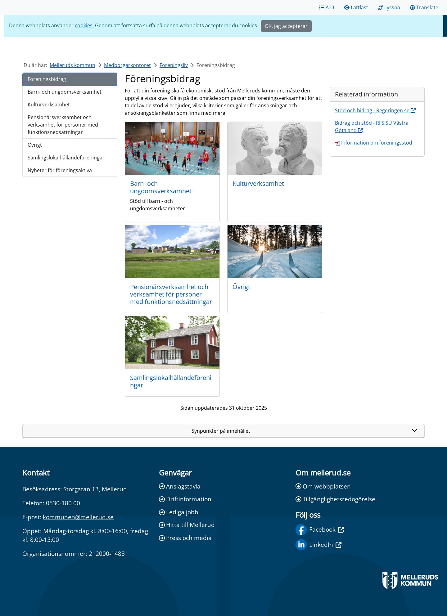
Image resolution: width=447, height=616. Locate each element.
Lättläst (356, 7)
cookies (84, 25)
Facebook (320, 529)
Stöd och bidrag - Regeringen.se (375, 110)
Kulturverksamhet (49, 104)
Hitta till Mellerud (187, 524)
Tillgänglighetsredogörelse (335, 499)
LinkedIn (318, 544)
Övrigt (35, 144)
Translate (424, 7)
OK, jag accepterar (286, 26)
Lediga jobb (178, 512)
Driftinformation (185, 499)
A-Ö (326, 7)
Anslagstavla (180, 486)
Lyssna (389, 7)
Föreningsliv (174, 65)
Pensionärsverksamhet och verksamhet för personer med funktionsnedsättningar (63, 125)
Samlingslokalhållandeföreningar (66, 157)
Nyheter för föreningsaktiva (60, 170)
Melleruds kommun (72, 65)
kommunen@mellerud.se (78, 517)
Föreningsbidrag (47, 79)
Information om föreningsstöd (376, 142)
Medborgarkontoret (127, 65)
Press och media (185, 537)
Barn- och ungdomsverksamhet (65, 91)
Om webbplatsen (323, 486)
